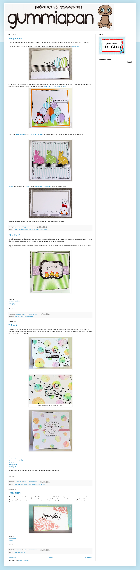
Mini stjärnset (12, 464)
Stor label (11, 463)
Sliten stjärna (12, 466)
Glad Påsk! (14, 235)
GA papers (36, 229)
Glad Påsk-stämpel (36, 134)
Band (64, 86)
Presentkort (14, 493)
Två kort (12, 325)
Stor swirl (11, 540)
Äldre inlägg (88, 557)
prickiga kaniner (20, 134)
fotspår (28, 186)
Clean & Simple (22, 229)
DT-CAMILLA (29, 229)
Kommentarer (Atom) (24, 560)
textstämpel (76, 46)
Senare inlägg (13, 557)
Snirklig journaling (14, 301)
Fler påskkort (15, 38)
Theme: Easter (43, 229)
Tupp (45, 86)
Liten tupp (11, 303)
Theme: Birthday (29, 484)
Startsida (50, 557)
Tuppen (10, 186)
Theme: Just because (39, 484)
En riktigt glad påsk (54, 86)
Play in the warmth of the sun (17, 461)
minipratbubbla (38, 186)
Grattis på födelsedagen (15, 459)
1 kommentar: (31, 227)
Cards (15, 229)
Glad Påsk (11, 305)
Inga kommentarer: (33, 314)
